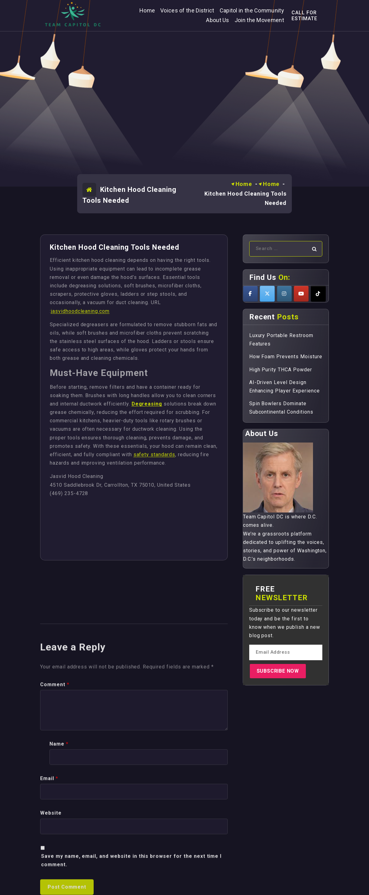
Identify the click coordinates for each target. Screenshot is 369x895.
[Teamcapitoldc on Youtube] (301, 294)
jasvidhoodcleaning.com (80, 311)
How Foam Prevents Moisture (285, 356)
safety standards (154, 454)
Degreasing (147, 404)
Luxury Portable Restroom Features (281, 339)
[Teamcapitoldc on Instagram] (284, 294)
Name (58, 879)
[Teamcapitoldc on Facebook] (250, 294)
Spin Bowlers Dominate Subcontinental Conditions (281, 408)
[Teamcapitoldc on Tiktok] (318, 294)
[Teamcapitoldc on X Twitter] (267, 294)
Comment (54, 820)
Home (244, 184)
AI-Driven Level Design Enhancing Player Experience (284, 386)
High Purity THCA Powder (280, 370)
